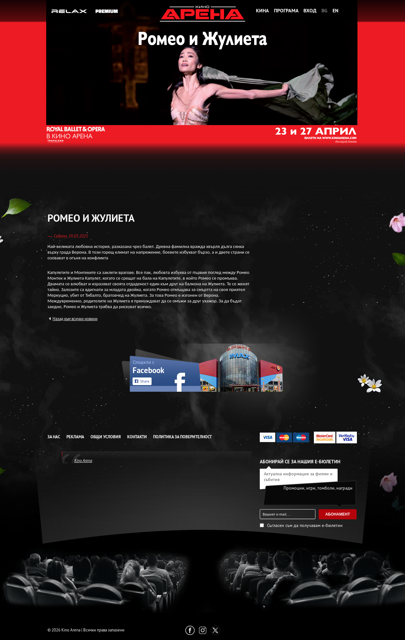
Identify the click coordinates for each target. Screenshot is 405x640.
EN (336, 10)
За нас (53, 437)
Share (144, 381)
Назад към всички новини (75, 318)
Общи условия (105, 437)
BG (324, 10)
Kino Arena (83, 460)
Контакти (137, 437)
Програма (286, 10)
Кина (262, 10)
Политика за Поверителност (182, 437)
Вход (309, 10)
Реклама (75, 437)
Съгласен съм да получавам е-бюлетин (305, 525)
